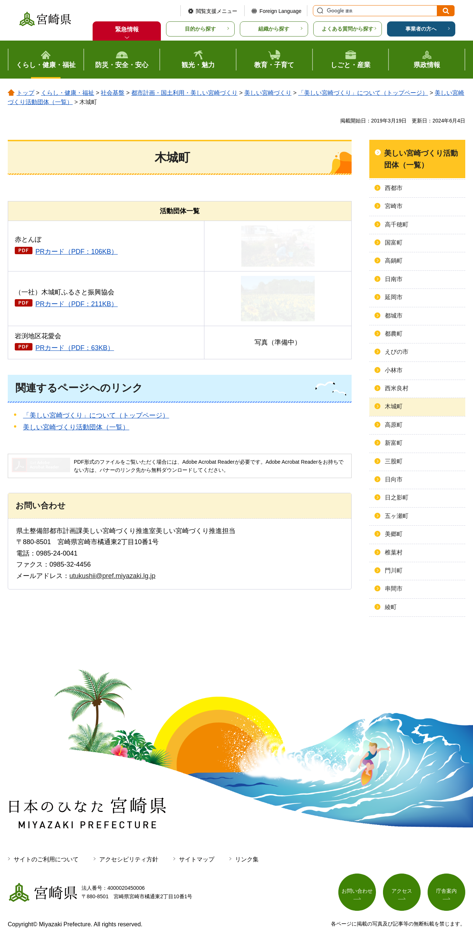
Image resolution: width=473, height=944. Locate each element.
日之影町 (396, 497)
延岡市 (394, 297)
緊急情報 (127, 29)
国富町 (394, 242)
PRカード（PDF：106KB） (76, 251)
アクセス (401, 891)
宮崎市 (394, 206)
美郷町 (394, 534)
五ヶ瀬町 (396, 516)
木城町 (394, 406)
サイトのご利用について (46, 859)
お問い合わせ (357, 891)
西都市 (394, 188)
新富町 (394, 443)
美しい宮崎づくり (267, 93)
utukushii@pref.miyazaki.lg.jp (112, 576)
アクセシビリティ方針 (128, 859)
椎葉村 (394, 552)
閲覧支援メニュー (216, 11)
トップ (25, 93)
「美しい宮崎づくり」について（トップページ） (363, 93)
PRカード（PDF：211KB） (76, 304)
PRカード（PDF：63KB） (74, 348)
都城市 (394, 315)
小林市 (394, 370)
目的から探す (200, 29)
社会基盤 (112, 93)
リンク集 (247, 859)
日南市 (394, 279)
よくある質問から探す (347, 29)
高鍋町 (394, 260)
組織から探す (273, 29)
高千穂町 (396, 224)
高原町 (394, 425)
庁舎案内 (446, 891)
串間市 (394, 588)
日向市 (394, 479)
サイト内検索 (319, 10)
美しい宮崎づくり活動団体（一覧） (76, 427)
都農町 (394, 334)
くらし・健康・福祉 (67, 93)
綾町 (391, 607)
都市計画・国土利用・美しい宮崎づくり (184, 93)
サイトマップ (196, 859)
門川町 (394, 570)
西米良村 (396, 388)
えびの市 (396, 352)
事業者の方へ (420, 29)
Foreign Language (280, 11)
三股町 (394, 461)
